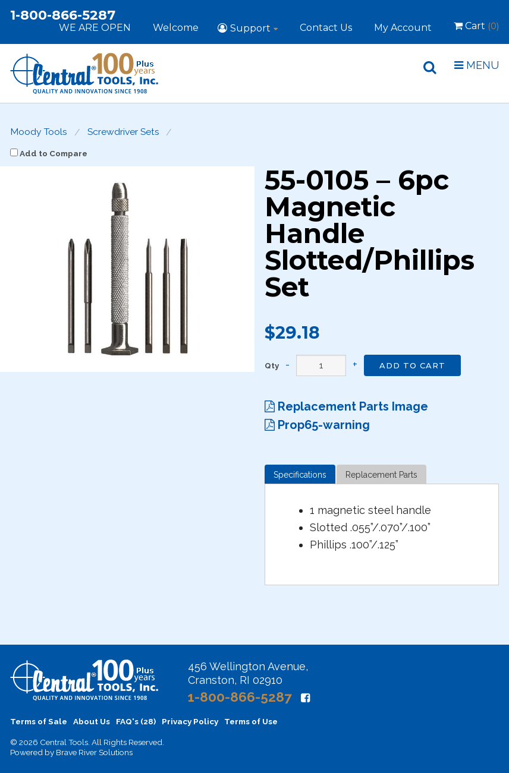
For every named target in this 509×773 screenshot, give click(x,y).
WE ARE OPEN (95, 27)
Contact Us (326, 27)
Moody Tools (38, 132)
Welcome (176, 27)
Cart (476, 28)
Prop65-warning (317, 425)
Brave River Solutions (94, 752)
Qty (272, 366)
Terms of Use (251, 721)
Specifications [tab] (300, 474)
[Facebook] (305, 698)
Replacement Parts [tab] (381, 474)
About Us (91, 721)
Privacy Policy (190, 721)
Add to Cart (412, 365)
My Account (403, 27)
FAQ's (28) (136, 721)
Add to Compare (48, 153)
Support (250, 28)
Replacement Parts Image (346, 406)
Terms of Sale (38, 721)
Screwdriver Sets (123, 132)
